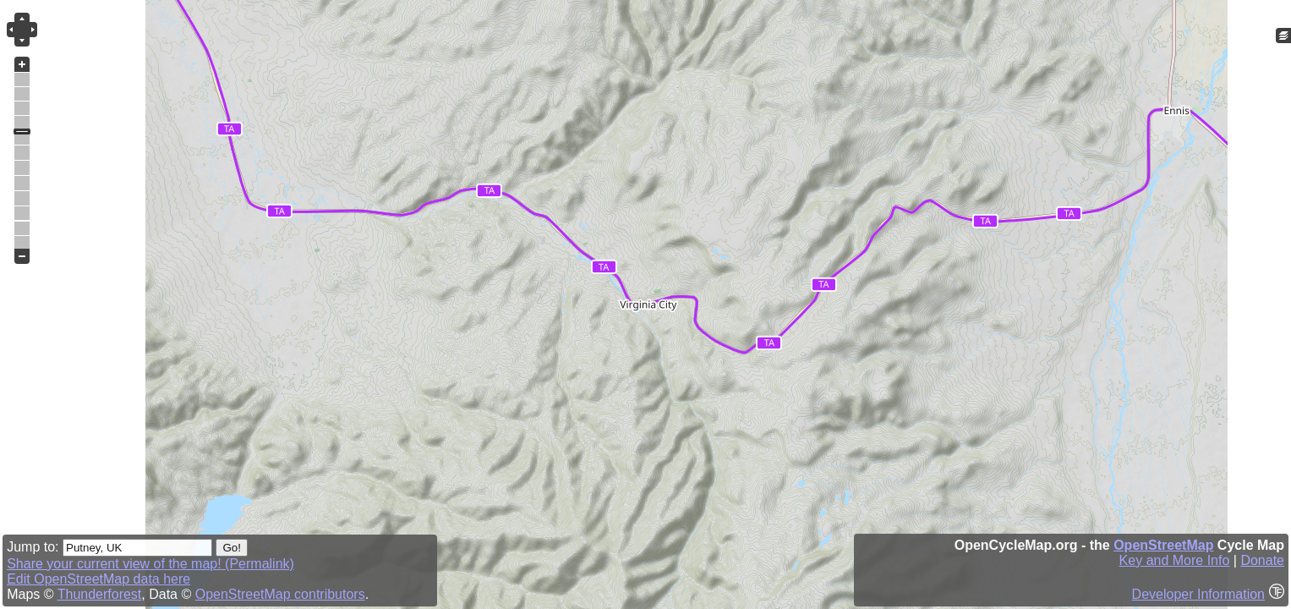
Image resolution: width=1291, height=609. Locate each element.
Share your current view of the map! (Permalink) (150, 564)
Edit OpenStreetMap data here (98, 579)
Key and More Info (1174, 560)
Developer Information (1198, 594)
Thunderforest (99, 594)
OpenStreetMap (1163, 545)
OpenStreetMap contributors (280, 594)
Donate (1262, 560)
